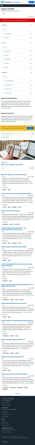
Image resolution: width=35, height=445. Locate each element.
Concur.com (4, 411)
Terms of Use (9, 437)
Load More (17, 393)
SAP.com (4, 420)
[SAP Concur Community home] (6, 2)
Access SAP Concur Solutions (9, 409)
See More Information (6, 108)
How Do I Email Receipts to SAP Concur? (13, 339)
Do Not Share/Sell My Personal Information (20, 437)
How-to (9, 207)
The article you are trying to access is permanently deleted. (15, 20)
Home (4, 13)
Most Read (5, 137)
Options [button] (31, 16)
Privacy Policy (4, 437)
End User (4, 189)
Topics (3, 42)
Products (4, 72)
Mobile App (14, 207)
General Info (17, 224)
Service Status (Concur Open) (8, 429)
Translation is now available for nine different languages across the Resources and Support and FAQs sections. (13, 127)
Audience (4, 25)
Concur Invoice (13, 387)
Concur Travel (20, 387)
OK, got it (30, 128)
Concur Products (5, 414)
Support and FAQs (6, 405)
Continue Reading (28, 202)
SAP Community (5, 425)
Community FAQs (6, 402)
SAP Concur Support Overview (11, 119)
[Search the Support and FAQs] (17, 134)
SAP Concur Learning (6, 432)
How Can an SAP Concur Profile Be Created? (14, 374)
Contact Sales (5, 416)
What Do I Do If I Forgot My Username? (12, 356)
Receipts (21, 299)
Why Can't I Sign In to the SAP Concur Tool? (13, 174)
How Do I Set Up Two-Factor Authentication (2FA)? (16, 193)
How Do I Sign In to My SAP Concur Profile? (13, 246)
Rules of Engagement (6, 400)
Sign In (31, 2)
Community (16, 2)
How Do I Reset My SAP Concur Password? (13, 303)
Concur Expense (6, 299)
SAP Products (5, 423)
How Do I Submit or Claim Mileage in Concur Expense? (17, 320)
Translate (5, 187)
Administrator (5, 224)
